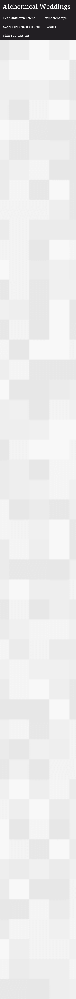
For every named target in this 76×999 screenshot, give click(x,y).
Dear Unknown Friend (19, 18)
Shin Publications (16, 36)
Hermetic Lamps (54, 18)
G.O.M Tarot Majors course (21, 27)
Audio (51, 27)
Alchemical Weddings (36, 6)
